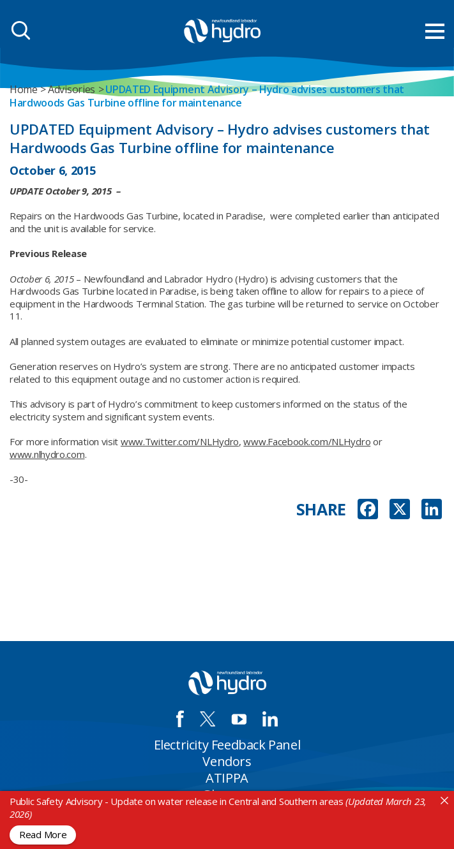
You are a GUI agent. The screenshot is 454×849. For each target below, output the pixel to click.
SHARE (321, 509)
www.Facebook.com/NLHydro (306, 441)
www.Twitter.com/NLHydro (180, 441)
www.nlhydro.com (47, 454)
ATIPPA (227, 777)
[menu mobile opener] (434, 31)
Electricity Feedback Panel (227, 744)
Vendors (226, 761)
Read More (42, 834)
